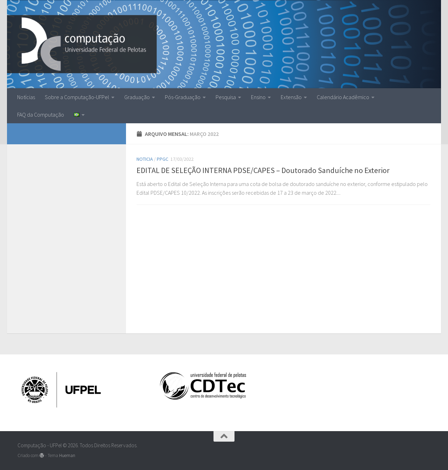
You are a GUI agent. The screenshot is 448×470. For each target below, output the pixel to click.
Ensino (258, 97)
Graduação (137, 97)
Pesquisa (226, 97)
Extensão (291, 97)
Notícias (26, 97)
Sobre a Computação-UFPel (77, 97)
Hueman (67, 455)
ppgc (162, 159)
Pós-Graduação (183, 97)
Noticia (144, 159)
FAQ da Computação (40, 114)
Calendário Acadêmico (343, 97)
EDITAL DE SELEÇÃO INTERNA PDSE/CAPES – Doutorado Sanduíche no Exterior (263, 170)
